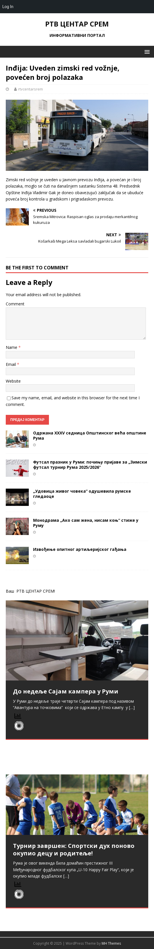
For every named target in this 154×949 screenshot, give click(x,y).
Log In (7, 6)
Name (12, 347)
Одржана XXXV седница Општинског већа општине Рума (89, 435)
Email (11, 364)
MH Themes (111, 943)
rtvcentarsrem (30, 89)
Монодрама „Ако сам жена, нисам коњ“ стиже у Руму (85, 522)
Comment (15, 304)
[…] (132, 707)
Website (13, 381)
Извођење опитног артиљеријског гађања (79, 549)
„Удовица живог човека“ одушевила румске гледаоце (82, 493)
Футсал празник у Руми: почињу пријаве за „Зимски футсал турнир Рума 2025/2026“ (90, 464)
